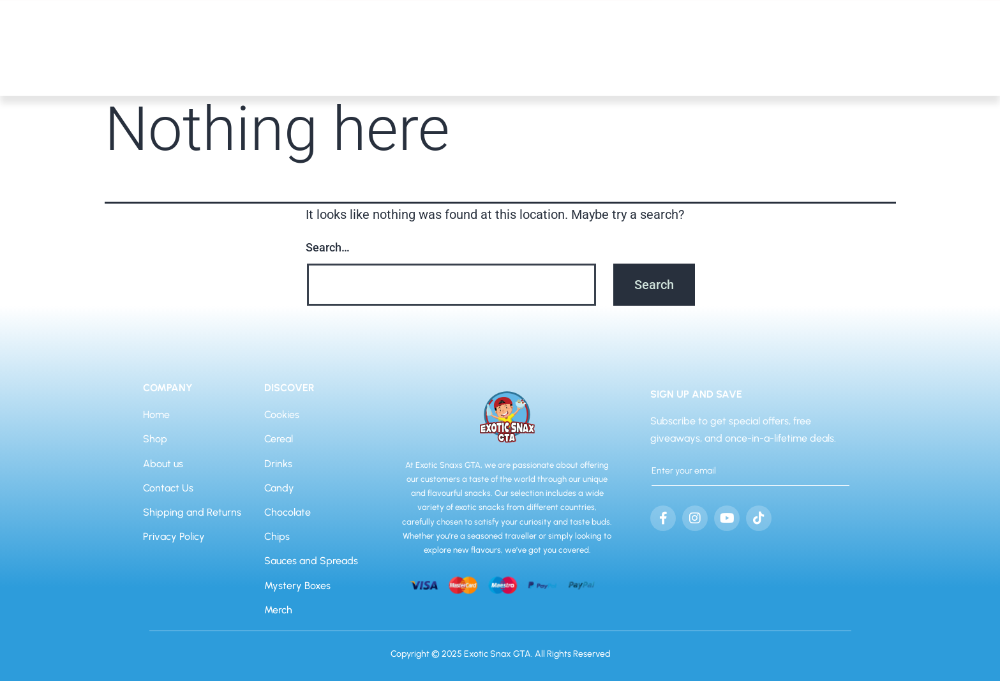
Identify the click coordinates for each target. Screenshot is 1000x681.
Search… (328, 247)
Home (870, 61)
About (927, 61)
